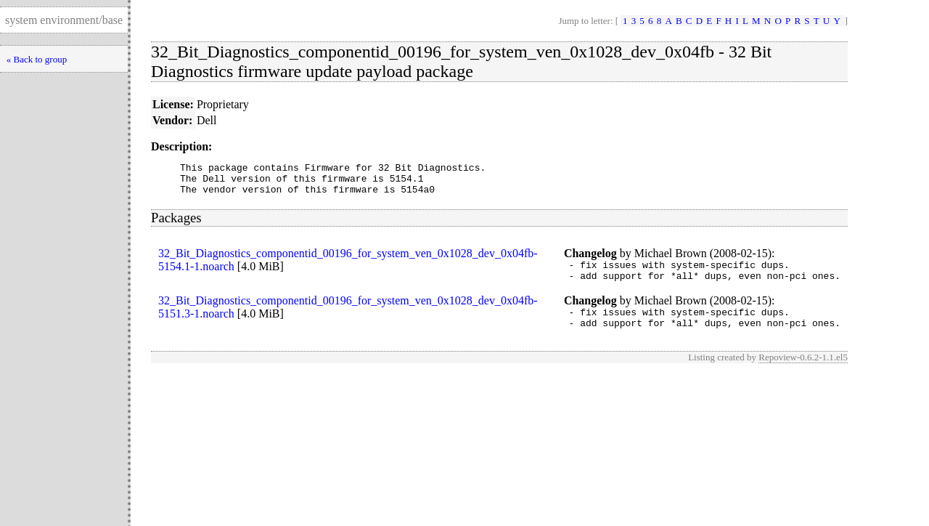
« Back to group (37, 59)
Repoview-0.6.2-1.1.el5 (803, 372)
